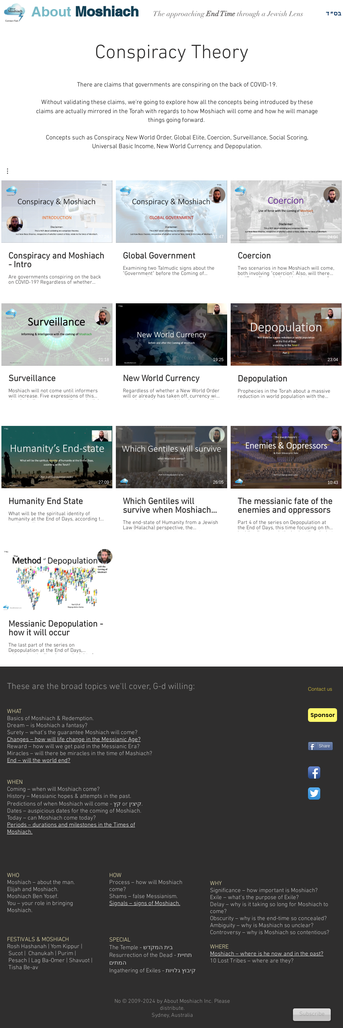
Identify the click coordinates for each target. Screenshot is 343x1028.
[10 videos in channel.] (171, 417)
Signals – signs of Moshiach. (144, 903)
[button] (11, 171)
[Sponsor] (322, 715)
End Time (220, 13)
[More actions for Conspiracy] (11, 171)
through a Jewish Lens (269, 13)
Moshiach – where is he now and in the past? (266, 954)
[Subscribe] (312, 1014)
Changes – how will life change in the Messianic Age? (74, 739)
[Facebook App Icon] (314, 772)
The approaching (179, 13)
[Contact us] (325, 689)
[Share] (320, 746)
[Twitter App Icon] (314, 793)
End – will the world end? (38, 760)
